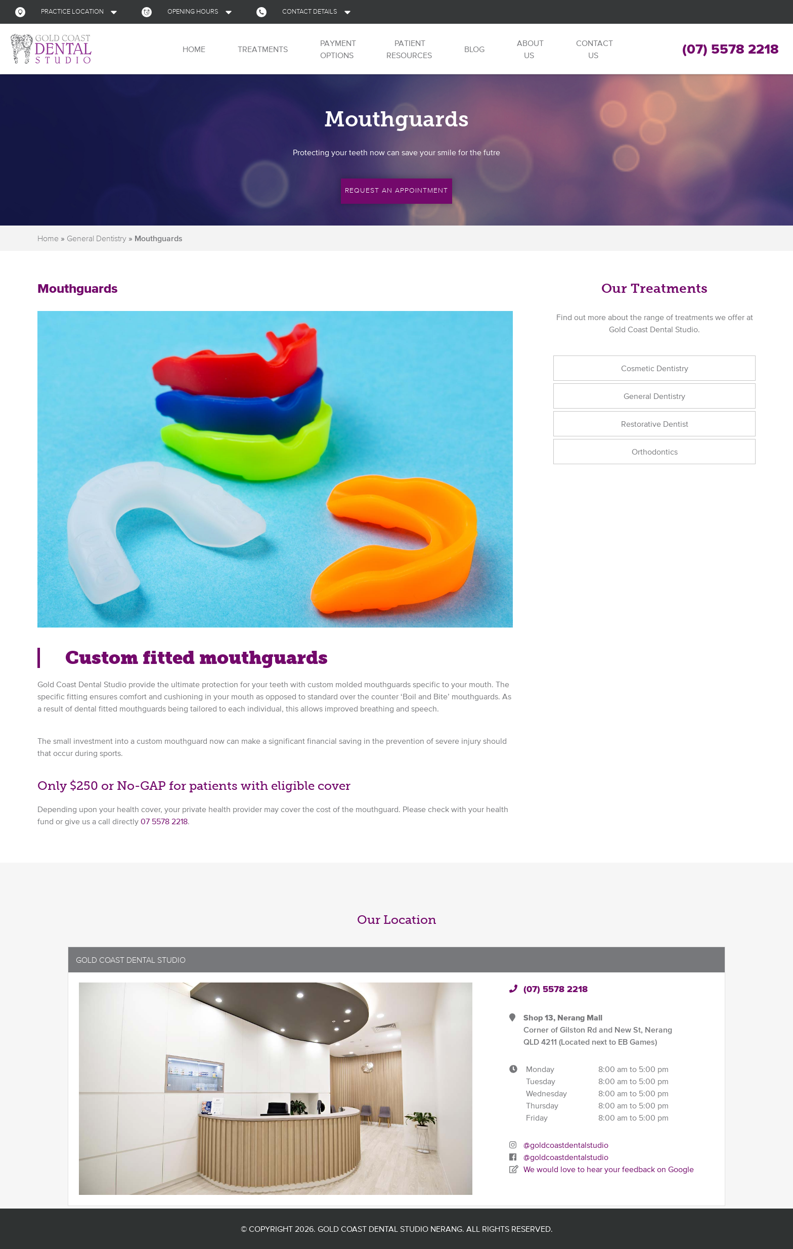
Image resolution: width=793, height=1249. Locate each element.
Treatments (262, 49)
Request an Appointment (396, 190)
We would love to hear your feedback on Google (608, 1169)
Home (193, 49)
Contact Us (593, 49)
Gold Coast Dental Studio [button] (131, 959)
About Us (529, 49)
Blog (473, 49)
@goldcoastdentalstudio (565, 1144)
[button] (68, 12)
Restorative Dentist (654, 423)
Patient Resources (409, 49)
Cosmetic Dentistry (654, 368)
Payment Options (337, 49)
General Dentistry (96, 238)
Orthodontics (655, 451)
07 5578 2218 (164, 821)
